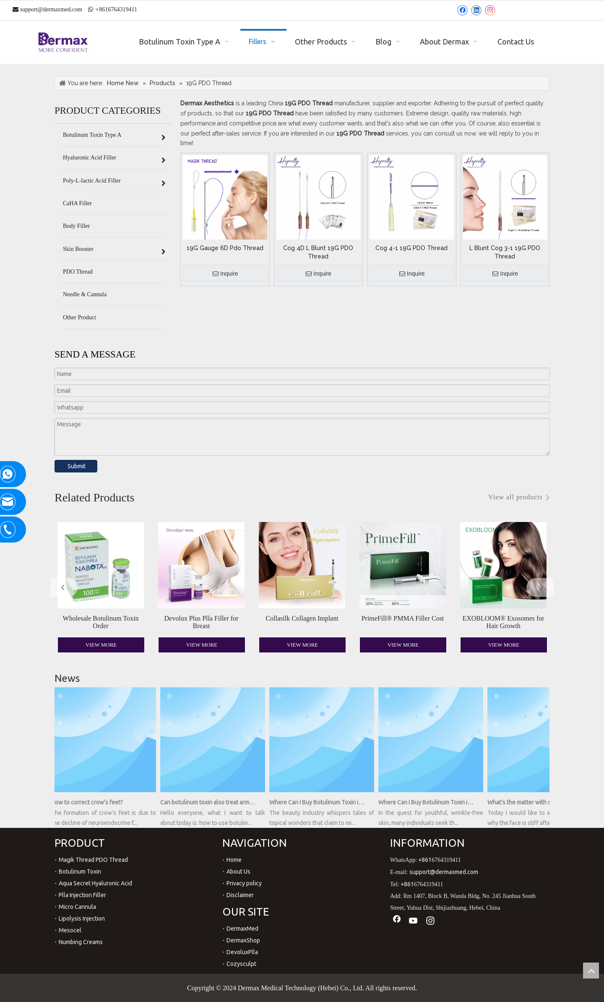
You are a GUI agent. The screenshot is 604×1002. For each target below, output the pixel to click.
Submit (77, 466)
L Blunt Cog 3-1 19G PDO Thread (504, 252)
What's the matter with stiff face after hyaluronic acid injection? (537, 802)
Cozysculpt (241, 963)
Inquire (225, 274)
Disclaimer (240, 895)
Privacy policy (244, 883)
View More (101, 645)
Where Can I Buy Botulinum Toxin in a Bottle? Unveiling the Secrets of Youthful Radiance (319, 802)
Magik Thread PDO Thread (93, 859)
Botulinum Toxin (80, 871)
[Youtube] (413, 921)
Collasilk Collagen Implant (302, 618)
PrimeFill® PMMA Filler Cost (403, 618)
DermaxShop (243, 940)
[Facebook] (462, 10)
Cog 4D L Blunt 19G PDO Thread (318, 252)
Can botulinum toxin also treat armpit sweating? (210, 802)
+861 (425, 859)
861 (103, 9)
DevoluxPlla (242, 952)
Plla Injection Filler (82, 895)
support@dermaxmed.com (51, 9)
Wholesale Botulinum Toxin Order (101, 622)
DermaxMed (242, 928)
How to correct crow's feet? (90, 802)
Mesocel (70, 930)
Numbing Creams (81, 942)
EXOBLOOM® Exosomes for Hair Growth (503, 622)
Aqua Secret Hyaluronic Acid (95, 883)
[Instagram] (490, 10)
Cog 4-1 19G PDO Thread (411, 248)
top (591, 971)
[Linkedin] (476, 10)
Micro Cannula (77, 906)
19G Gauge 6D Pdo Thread (225, 248)
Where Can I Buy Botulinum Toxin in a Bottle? (428, 802)
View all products (515, 497)
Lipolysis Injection (82, 918)
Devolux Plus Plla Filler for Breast (201, 622)
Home (234, 859)
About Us (238, 871)
